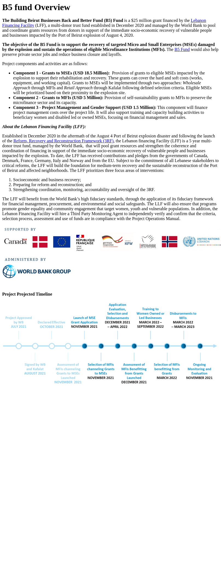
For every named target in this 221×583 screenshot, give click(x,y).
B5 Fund (182, 49)
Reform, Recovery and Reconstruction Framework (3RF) (63, 140)
